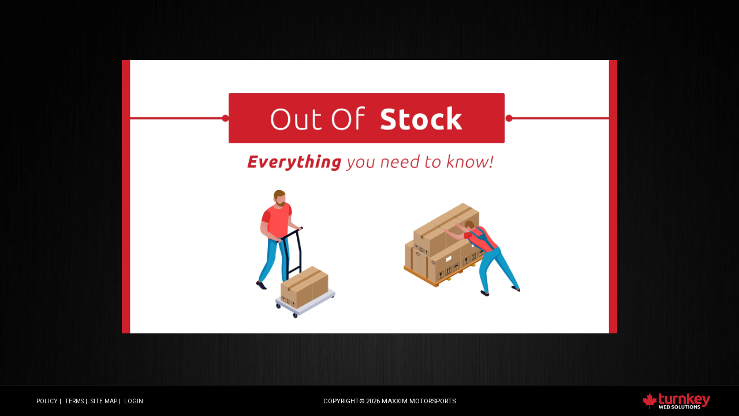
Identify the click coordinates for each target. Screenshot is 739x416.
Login (133, 401)
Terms (74, 401)
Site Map (104, 401)
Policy (47, 401)
